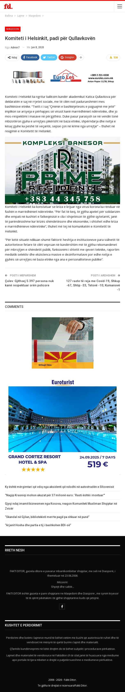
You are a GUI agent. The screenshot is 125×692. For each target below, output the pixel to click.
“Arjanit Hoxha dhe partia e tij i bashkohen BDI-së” (38, 525)
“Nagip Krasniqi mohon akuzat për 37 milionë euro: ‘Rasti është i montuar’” (55, 495)
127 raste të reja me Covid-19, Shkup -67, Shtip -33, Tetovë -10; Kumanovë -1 (93, 285)
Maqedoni (12, 29)
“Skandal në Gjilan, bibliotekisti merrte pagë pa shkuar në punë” (47, 517)
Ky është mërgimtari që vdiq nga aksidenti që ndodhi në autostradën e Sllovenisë (59, 486)
